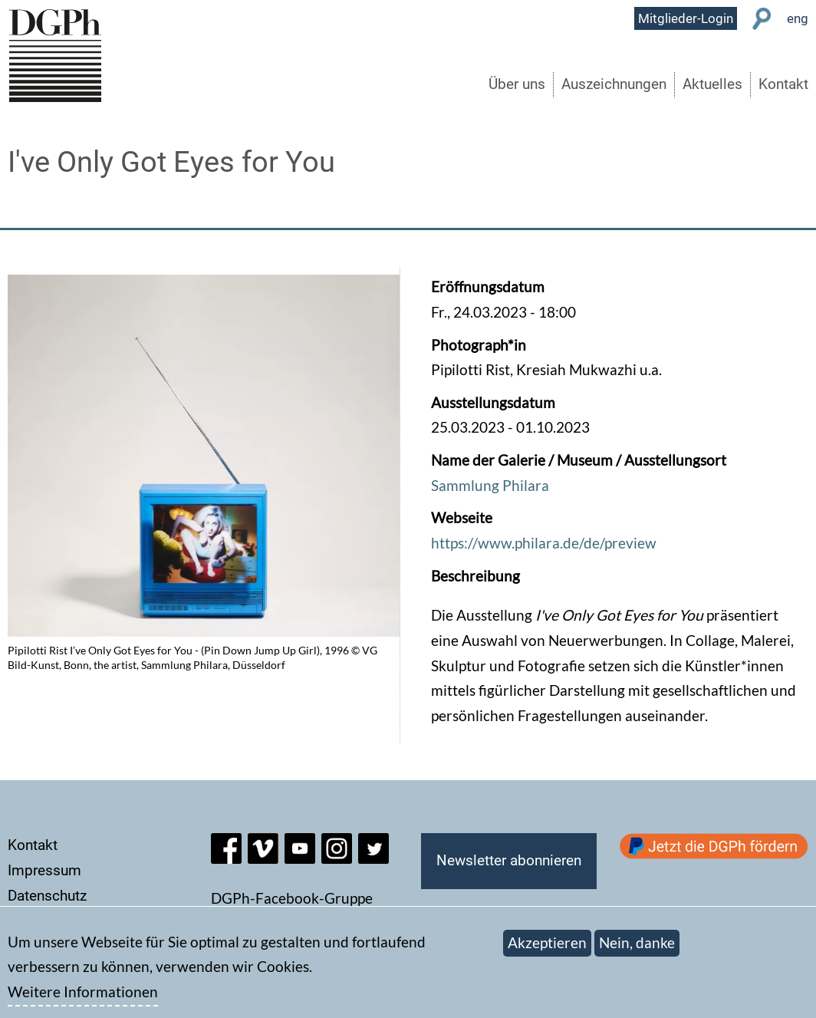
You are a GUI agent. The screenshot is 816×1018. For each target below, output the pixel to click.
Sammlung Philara (490, 485)
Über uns (517, 84)
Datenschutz (47, 895)
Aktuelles (712, 84)
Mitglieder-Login (685, 18)
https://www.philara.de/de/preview (543, 543)
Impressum (44, 870)
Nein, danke (637, 951)
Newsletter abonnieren (508, 860)
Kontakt (783, 84)
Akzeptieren (547, 951)
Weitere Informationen (83, 999)
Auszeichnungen (613, 84)
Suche (762, 19)
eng (797, 18)
